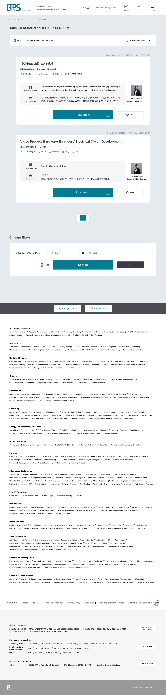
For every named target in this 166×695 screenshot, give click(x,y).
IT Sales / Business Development (77, 481)
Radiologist (134, 510)
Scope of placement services (110, 603)
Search (83, 264)
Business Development (18, 507)
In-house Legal (47, 496)
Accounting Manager (17, 332)
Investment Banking (17, 365)
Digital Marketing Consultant (104, 412)
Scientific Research (110, 433)
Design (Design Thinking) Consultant (76, 412)
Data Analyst (120, 540)
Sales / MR (141, 528)
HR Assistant (139, 579)
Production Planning (17, 568)
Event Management (59, 543)
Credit (29, 361)
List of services (147, 646)
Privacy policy (73, 603)
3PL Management (16, 561)
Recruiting (137, 445)
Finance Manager (16, 335)
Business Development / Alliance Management (27, 525)
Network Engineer (138, 481)
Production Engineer (37, 350)
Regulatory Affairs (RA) (18, 514)
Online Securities (71, 365)
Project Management (56, 350)
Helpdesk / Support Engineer (136, 478)
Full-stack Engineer (114, 478)
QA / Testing (85, 484)
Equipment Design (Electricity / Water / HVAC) (111, 397)
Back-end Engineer (29, 474)
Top (10, 20)
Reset (130, 265)
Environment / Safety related (127, 394)
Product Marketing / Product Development (109, 546)
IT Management (55, 481)
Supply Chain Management (54, 568)
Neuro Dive (67, 653)
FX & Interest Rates (115, 361)
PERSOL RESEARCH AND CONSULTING (50, 631)
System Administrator (122, 484)
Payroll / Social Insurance (120, 445)
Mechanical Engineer (17, 350)
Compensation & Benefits (19, 445)
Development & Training (41, 445)
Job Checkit (45, 644)
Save (132, 115)
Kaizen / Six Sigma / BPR (98, 564)
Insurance (130, 361)
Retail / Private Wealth (18, 368)
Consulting (13, 430)
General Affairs (96, 579)
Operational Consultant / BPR (140, 415)
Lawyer (78, 496)
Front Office (100, 361)
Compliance (13, 496)
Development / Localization (40, 478)
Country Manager (65, 347)
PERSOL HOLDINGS (17, 629)
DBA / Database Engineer (124, 474)
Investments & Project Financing (94, 430)
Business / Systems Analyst (70, 474)
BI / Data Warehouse (49, 474)
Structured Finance (54, 368)
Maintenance (124, 347)
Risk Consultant (38, 419)
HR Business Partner (86, 445)
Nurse (26, 528)
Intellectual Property (64, 496)
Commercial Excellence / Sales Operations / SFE (96, 507)
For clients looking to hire (106, 8)
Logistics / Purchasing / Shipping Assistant (49, 582)
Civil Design (94, 394)
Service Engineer (44, 514)
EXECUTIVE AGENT (42, 648)
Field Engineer (79, 478)
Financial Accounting (34, 335)
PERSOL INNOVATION (21, 631)
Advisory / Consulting (72, 332)
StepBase (116, 665)
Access (24, 603)
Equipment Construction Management (75, 397)
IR (69, 335)
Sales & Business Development (88, 433)
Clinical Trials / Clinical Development (60, 507)
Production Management (73, 460)
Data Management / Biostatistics (81, 525)
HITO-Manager (69, 665)
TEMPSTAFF (32, 644)
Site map (36, 603)
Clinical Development (57, 525)
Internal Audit (142, 361)
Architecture (14, 474)
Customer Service (54, 561)
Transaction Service (72, 368)
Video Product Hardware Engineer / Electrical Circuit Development (71, 141)
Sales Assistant (127, 582)
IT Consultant (41, 481)
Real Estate (130, 365)
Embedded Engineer (108, 347)
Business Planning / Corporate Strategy (111, 332)
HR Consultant (15, 415)
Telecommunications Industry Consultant (105, 419)
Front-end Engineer (95, 478)
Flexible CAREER (69, 644)
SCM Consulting (34, 568)
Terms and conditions (53, 603)
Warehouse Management (78, 568)
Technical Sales (82, 383)
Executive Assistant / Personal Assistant (71, 579)
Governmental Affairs (30, 496)
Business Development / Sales (65, 540)
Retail (131, 546)
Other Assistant (113, 582)
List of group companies (147, 628)
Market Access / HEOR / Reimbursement (134, 507)
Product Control (117, 365)
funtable (56, 644)
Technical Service (98, 383)
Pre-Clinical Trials (56, 528)
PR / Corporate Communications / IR (75, 546)
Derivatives (39, 361)
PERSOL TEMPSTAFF (37, 629)
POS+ (91, 665)
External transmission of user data (143, 603)
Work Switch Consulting (51, 665)
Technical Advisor (61, 463)
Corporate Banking (16, 361)
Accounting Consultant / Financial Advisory (26, 412)
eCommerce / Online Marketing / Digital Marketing (29, 543)
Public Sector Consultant (18, 419)
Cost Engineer (107, 394)
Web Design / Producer (144, 484)
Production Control (80, 335)
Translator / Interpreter (145, 582)
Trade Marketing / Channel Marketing (23, 550)
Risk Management (37, 368)
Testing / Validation (136, 350)
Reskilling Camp (103, 665)
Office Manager (97, 582)
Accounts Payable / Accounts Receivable (45, 332)
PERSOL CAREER (119, 629)
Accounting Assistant (17, 579)
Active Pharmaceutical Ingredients (22, 379)
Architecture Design (51, 394)
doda (29, 648)
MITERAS (82, 665)
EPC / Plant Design (49, 397)
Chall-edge (83, 644)
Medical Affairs (141, 525)
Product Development (32, 460)
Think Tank (128, 419)
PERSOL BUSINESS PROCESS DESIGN (64, 629)
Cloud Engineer (91, 474)
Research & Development (108, 350)
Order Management (128, 564)
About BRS (12, 603)
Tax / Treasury (96, 335)
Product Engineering (66, 510)
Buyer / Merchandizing (35, 561)
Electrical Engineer (89, 347)
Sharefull (38, 653)
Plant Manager (135, 430)
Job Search (18, 20)
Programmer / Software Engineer (63, 484)
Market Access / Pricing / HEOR (109, 525)
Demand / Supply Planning (75, 561)
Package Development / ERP (20, 484)
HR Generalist (102, 445)
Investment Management (38, 365)
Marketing (136, 347)
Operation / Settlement (90, 365)
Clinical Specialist (37, 507)
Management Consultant (84, 415)
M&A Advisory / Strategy (62, 415)
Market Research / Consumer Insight (23, 546)
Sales (123, 350)
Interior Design (45, 401)
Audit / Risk (88, 332)
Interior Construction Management (22, 401)
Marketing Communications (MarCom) (114, 543)
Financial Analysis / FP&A (55, 335)
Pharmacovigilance (39, 528)
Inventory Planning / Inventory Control (70, 564)
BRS (55, 648)
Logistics (114, 564)
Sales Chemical (67, 383)
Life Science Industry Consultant (36, 415)
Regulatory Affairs (104, 528)
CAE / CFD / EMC (49, 347)
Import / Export (15, 564)
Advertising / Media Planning (20, 540)
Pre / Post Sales (41, 484)
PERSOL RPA (32, 665)
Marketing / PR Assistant (78, 582)
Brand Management (42, 540)
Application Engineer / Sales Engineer (24, 347)
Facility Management (141, 397)
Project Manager (60, 401)
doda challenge (75, 648)
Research (141, 365)
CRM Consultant (52, 412)
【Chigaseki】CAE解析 (36, 63)
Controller (140, 332)
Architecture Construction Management (24, 394)
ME (21, 510)
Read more (83, 114)
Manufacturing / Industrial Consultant (111, 415)
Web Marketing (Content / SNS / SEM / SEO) (59, 550)
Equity (49, 361)
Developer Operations (18, 478)
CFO (132, 332)
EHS (77, 347)
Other (105, 365)
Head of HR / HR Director (64, 445)
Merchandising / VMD (49, 546)
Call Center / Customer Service (41, 579)
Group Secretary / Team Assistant (118, 579)
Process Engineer (80, 379)
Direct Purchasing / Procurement (101, 561)
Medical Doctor (15, 528)
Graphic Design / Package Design (83, 543)
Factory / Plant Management (141, 561)
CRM (109, 540)
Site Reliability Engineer (102, 484)
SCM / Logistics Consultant (57, 419)
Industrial (28, 20)
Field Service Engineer (70, 430)
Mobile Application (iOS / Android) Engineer (110, 481)
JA (83, 8)
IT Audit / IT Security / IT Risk (20, 481)
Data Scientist (105, 474)
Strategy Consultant (78, 419)
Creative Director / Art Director (92, 540)
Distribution (121, 561)
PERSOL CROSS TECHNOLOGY (96, 629)
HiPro (77, 653)
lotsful (29, 653)
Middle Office (56, 365)
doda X (87, 648)
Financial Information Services (66, 361)
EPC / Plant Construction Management (24, 397)
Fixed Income (87, 361)
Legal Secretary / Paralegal (19, 582)
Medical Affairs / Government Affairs (40, 510)
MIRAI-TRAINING (52, 653)
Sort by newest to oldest (141, 40)
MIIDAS (63, 648)
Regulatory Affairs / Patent (48, 383)
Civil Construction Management (75, 394)
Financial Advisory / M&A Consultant (132, 412)
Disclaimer (89, 603)
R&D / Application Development (21, 383)
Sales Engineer (45, 463)
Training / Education (62, 514)
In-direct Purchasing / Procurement (38, 564)
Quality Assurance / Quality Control (81, 350)
